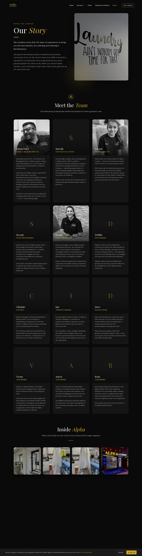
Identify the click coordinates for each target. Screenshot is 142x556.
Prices (90, 5)
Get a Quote (128, 5)
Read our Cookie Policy (84, 552)
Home (72, 5)
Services (81, 5)
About (115, 5)
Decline (120, 552)
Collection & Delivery (102, 5)
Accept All (131, 552)
